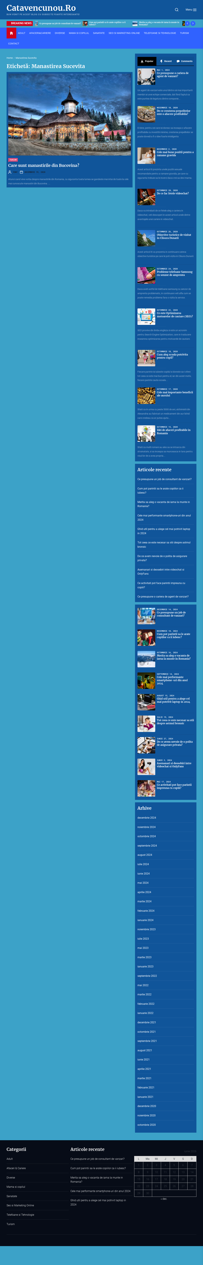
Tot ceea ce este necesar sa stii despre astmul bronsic (163, 544)
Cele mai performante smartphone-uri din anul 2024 (164, 517)
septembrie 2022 (147, 975)
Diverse (11, 1177)
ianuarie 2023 (145, 966)
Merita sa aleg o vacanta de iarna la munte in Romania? (163, 504)
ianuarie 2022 (145, 1013)
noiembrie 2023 (146, 929)
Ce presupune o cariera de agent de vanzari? (163, 596)
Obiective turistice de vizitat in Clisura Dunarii (173, 236)
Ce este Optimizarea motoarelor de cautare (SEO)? (171, 316)
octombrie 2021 (146, 1031)
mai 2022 (143, 985)
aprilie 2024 (144, 892)
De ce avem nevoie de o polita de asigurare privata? (162, 558)
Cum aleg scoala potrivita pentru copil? (173, 356)
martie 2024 (144, 901)
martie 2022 (144, 994)
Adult (10, 1158)
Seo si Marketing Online (20, 1205)
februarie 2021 (145, 1087)
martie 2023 (144, 957)
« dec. (164, 1198)
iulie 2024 (143, 864)
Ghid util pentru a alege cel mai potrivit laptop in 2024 (163, 531)
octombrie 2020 (146, 1124)
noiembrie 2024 (146, 827)
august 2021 (144, 1050)
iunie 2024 (143, 873)
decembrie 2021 (146, 1022)
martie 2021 (144, 1078)
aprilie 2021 (144, 1068)
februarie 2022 (145, 1003)
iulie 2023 (143, 938)
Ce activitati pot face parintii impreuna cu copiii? (161, 585)
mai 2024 (143, 882)
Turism (11, 1224)
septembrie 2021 (147, 1041)
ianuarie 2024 (145, 920)
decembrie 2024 (146, 817)
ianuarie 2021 (145, 1096)
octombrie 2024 (146, 836)
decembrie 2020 (146, 1106)
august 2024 (144, 854)
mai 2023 (143, 947)
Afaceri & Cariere (16, 1168)
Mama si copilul (16, 1186)
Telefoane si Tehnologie (20, 1214)
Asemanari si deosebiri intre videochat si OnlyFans (160, 571)
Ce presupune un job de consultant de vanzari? (164, 479)
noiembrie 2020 (146, 1115)
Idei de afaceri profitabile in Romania (174, 431)
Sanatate (12, 1196)
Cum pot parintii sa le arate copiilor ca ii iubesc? (160, 490)
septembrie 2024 (147, 845)
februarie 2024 (145, 910)
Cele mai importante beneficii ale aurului (170, 394)
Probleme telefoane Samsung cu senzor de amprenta (171, 275)
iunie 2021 (143, 1059)
